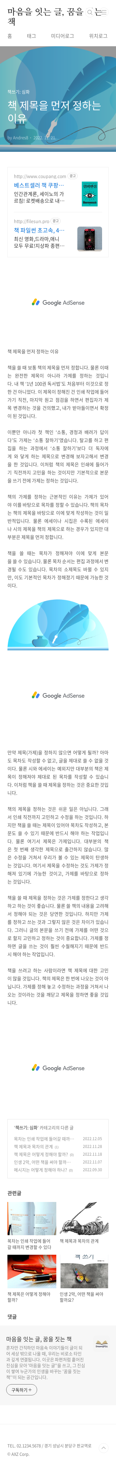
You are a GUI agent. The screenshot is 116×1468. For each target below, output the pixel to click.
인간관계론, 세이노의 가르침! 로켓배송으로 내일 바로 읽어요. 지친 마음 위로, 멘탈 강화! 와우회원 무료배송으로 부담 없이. (39, 197)
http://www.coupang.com (40, 176)
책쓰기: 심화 (26, 1127)
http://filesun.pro (31, 221)
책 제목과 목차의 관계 (33, 1146)
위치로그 (98, 35)
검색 (90, 12)
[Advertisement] (58, 302)
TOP (104, 1448)
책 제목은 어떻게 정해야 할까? (41, 1154)
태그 (31, 35)
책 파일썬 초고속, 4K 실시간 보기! (38, 230)
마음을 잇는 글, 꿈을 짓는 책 (54, 12)
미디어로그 (62, 35)
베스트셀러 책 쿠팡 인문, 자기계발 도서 (39, 185)
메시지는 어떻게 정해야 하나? (40, 1170)
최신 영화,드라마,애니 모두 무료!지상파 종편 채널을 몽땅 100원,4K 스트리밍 (37, 242)
